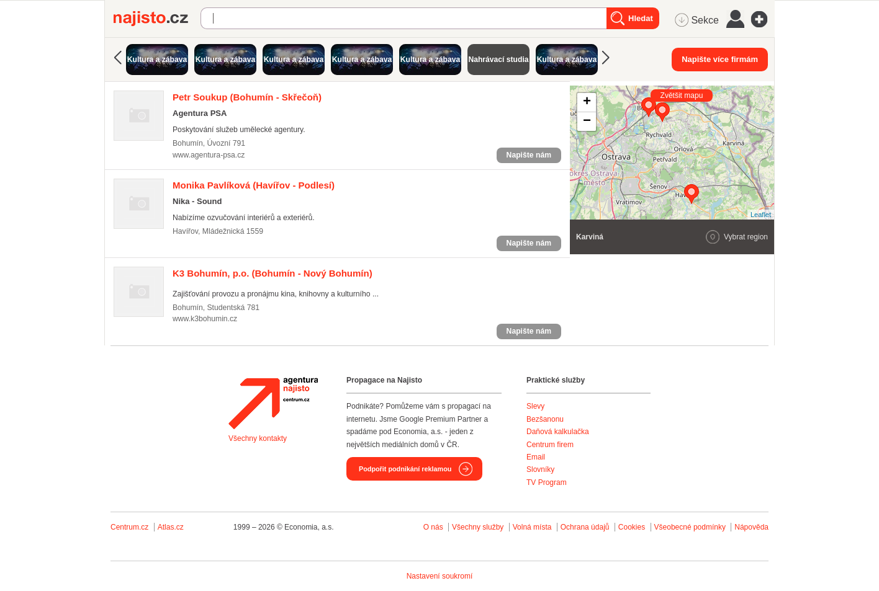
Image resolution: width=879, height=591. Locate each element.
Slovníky (540, 469)
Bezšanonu (545, 419)
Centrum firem (550, 444)
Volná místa (532, 527)
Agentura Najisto (273, 403)
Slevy (535, 406)
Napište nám (529, 155)
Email (535, 457)
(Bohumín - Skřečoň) (247, 97)
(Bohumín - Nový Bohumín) (272, 273)
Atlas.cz (171, 527)
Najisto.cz (157, 18)
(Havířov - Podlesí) (254, 185)
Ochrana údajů (585, 527)
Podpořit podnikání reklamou (405, 469)
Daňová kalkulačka (557, 431)
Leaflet (761, 214)
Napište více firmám (720, 59)
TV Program (546, 482)
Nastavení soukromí (440, 576)
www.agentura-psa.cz (209, 155)
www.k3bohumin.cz (205, 318)
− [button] (587, 121)
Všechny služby (479, 527)
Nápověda (751, 527)
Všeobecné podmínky (690, 527)
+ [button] (587, 102)
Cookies (631, 527)
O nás (433, 527)
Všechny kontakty (257, 438)
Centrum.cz (129, 527)
